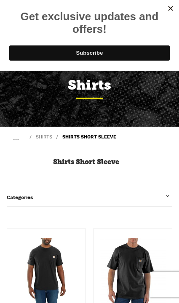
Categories (20, 197)
